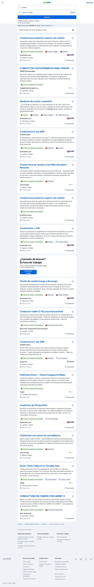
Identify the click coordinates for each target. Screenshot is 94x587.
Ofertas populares (62, 539)
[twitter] (86, 559)
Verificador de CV (60, 579)
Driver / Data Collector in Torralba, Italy (39, 467)
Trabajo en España (60, 564)
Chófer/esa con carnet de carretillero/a (40, 437)
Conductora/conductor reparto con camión (42, 38)
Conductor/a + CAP (30, 228)
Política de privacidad (61, 569)
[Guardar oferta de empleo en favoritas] (73, 38)
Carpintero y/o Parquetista (33, 407)
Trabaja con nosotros (29, 579)
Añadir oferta (43, 561)
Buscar (47, 17)
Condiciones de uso (61, 566)
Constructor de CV (60, 576)
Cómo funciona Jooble (29, 572)
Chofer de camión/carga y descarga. (39, 283)
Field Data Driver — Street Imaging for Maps (42, 376)
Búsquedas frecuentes (26, 531)
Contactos (26, 566)
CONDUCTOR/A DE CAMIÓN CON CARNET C (42, 498)
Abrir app (89, 3)
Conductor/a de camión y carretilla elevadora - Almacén (44, 166)
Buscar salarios (59, 574)
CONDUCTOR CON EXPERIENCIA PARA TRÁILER (44, 68)
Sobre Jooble (26, 561)
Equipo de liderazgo (28, 569)
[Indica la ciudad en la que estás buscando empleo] (47, 12)
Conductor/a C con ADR (32, 131)
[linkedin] (91, 559)
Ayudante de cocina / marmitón (36, 101)
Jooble (14, 583)
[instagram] (81, 559)
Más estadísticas (47, 25)
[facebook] (76, 559)
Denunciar (69, 60)
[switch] (73, 30)
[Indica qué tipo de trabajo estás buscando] (47, 7)
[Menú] (2, 2)
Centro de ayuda (28, 564)
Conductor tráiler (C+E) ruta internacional (41, 313)
